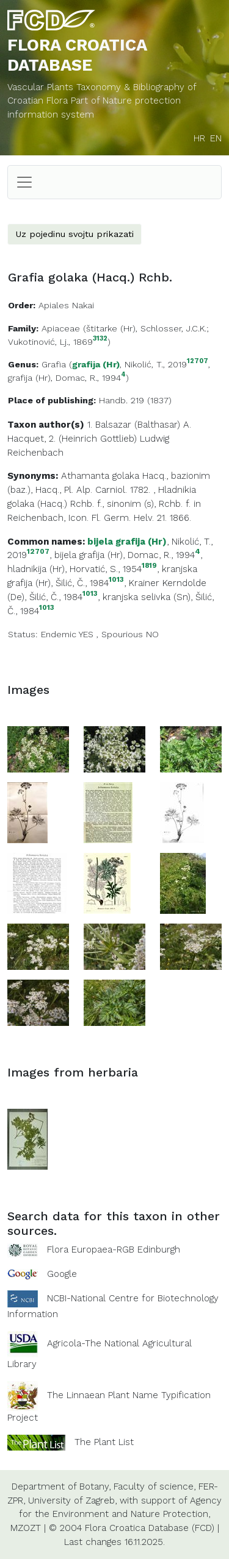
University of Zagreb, (72, 1500)
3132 (100, 339)
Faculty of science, (154, 1486)
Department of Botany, (61, 1486)
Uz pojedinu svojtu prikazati (74, 234)
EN (216, 138)
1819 (149, 565)
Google (62, 1273)
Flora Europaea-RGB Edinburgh (113, 1249)
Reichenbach (35, 452)
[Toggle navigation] (24, 182)
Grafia (54, 364)
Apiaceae (61, 328)
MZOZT (25, 1527)
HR (199, 138)
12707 (197, 361)
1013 (116, 579)
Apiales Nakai (66, 305)
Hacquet (25, 438)
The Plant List (104, 1442)
